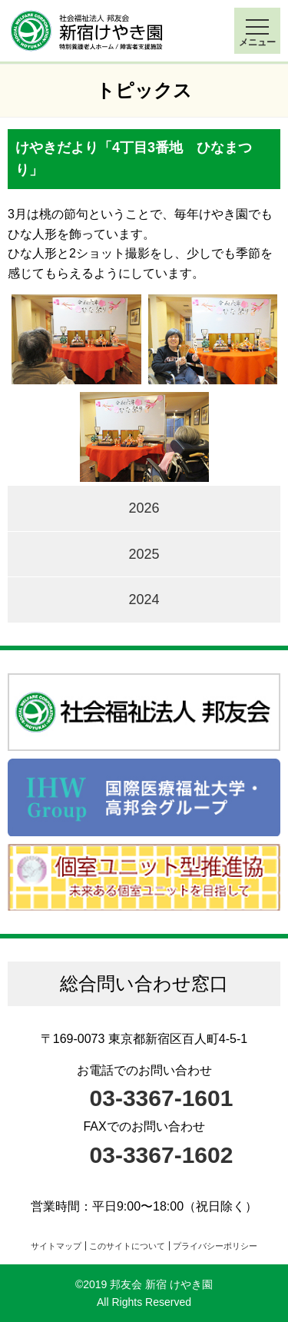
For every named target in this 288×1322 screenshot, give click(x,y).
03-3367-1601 (161, 1098)
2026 (143, 508)
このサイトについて (127, 1246)
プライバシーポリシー (215, 1246)
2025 (143, 554)
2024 (143, 599)
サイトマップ (56, 1246)
